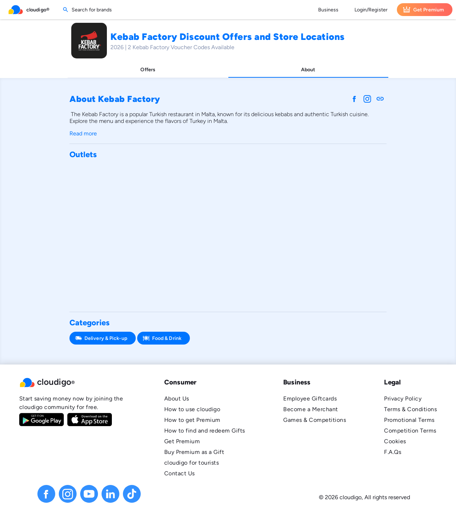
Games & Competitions (314, 420)
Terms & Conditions (410, 409)
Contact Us (179, 473)
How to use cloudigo (192, 409)
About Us (176, 398)
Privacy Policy (402, 398)
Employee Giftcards (310, 398)
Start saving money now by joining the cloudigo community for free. (71, 402)
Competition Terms (410, 430)
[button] (73, 382)
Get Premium (182, 441)
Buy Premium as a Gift (194, 452)
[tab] (148, 70)
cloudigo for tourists (191, 462)
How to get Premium (192, 420)
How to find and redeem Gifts (204, 430)
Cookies (395, 441)
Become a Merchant (310, 409)
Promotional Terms (409, 420)
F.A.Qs (392, 452)
